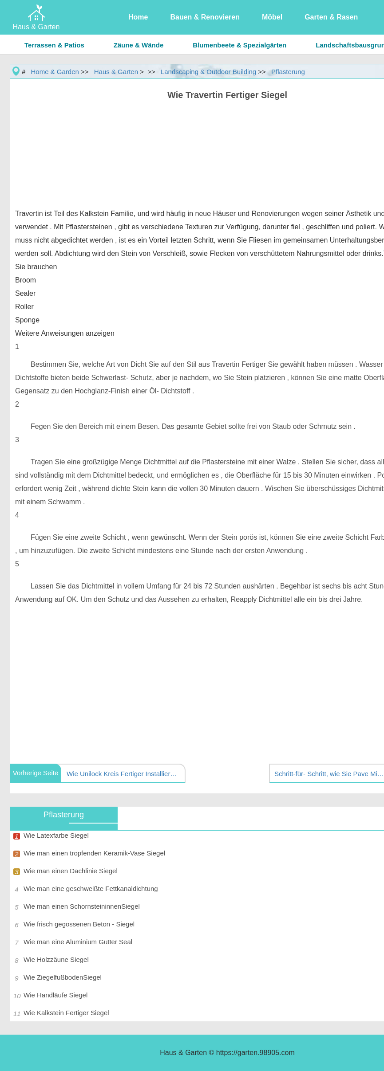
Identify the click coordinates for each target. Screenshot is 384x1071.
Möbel (272, 17)
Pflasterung (288, 71)
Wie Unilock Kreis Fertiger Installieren (122, 773)
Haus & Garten (116, 71)
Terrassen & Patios (54, 45)
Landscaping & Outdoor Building (208, 71)
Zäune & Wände (139, 45)
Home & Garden (55, 71)
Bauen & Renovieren (204, 17)
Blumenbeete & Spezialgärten (239, 45)
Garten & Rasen (331, 17)
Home (138, 17)
